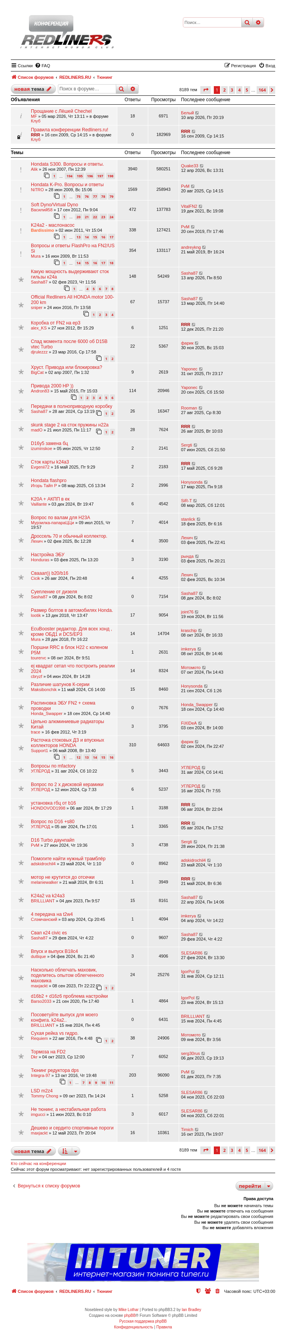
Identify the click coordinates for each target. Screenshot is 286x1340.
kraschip (189, 630)
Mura (36, 256)
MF (34, 116)
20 (78, 216)
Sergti (186, 445)
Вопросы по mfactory (53, 766)
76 (87, 196)
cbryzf (36, 676)
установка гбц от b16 (53, 803)
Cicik (35, 578)
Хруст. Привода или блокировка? (66, 367)
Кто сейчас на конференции (38, 1163)
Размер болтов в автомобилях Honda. (72, 610)
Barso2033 (41, 1001)
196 (90, 175)
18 (111, 262)
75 (78, 196)
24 (111, 216)
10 (103, 1082)
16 (103, 236)
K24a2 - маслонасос (52, 225)
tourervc (38, 658)
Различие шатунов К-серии (60, 684)
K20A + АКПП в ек (50, 499)
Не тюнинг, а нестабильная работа (68, 1109)
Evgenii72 (40, 467)
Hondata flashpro (48, 480)
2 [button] (224, 90)
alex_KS (39, 328)
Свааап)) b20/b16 (49, 573)
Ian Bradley (191, 1310)
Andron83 (40, 391)
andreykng (191, 247)
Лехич (36, 541)
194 (69, 175)
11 (111, 1082)
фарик (187, 343)
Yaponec (189, 369)
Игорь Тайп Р (44, 485)
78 (103, 196)
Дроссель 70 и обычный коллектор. (69, 536)
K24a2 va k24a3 (47, 895)
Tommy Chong (44, 1096)
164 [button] (262, 90)
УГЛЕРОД (40, 771)
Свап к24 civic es (49, 933)
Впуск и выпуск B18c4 (54, 951)
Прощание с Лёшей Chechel (61, 111)
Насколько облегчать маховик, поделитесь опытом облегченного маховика (67, 975)
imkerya (188, 649)
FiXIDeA (189, 723)
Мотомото (191, 667)
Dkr (34, 1057)
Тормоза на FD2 (48, 1052)
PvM (185, 186)
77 (95, 196)
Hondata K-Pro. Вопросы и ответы (67, 184)
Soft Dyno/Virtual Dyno (54, 204)
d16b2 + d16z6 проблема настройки (69, 996)
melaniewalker (44, 882)
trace (35, 732)
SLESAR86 (192, 953)
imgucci (38, 1114)
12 (78, 757)
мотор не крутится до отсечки (63, 877)
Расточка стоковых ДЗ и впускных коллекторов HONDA (67, 742)
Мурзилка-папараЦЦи (52, 522)
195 (80, 175)
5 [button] (247, 90)
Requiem (39, 1038)
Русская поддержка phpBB (143, 1321)
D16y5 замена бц (49, 443)
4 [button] (239, 90)
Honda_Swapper (47, 713)
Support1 (39, 750)
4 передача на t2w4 (52, 914)
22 (95, 216)
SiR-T (186, 500)
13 (78, 236)
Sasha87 (39, 282)
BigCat (37, 372)
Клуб (36, 121)
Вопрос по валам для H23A (60, 517)
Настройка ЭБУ (47, 554)
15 (95, 236)
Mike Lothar (128, 1310)
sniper (36, 307)
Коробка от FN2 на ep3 (55, 323)
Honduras (40, 559)
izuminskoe (41, 448)
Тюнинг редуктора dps (55, 1070)
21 (87, 216)
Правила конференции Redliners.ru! (69, 129)
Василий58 (41, 209)
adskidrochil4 (43, 863)
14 (87, 236)
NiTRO (37, 189)
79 (111, 196)
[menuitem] (42, 65)
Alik (34, 169)
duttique (38, 956)
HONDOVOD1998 (48, 808)
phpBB (130, 1315)
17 (111, 236)
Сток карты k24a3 (50, 462)
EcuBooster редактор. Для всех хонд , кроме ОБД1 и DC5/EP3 (71, 631)
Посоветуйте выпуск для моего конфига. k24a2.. (64, 1017)
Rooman (189, 408)
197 (100, 175)
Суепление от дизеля (54, 591)
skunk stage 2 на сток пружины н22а (69, 425)
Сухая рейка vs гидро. (55, 1033)
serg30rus (190, 1053)
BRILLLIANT (43, 900)
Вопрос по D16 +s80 (52, 821)
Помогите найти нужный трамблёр (68, 858)
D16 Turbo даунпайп (52, 840)
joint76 (187, 612)
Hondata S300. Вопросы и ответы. (67, 164)
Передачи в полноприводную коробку (71, 406)
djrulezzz (39, 352)
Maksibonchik (44, 689)
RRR (35, 134)
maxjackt (39, 985)
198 (110, 175)
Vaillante (39, 504)
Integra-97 (40, 1075)
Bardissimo (42, 230)
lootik (36, 615)
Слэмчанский (44, 919)
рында (187, 556)
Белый (187, 112)
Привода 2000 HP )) (52, 386)
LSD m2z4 (41, 1091)
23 (103, 216)
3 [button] (232, 90)
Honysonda (192, 482)
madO (36, 430)
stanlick (188, 519)
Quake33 (189, 165)
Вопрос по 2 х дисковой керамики (67, 784)
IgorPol (188, 971)
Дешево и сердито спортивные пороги (72, 1128)
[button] (205, 89)
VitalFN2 (189, 206)
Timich (187, 1129)
